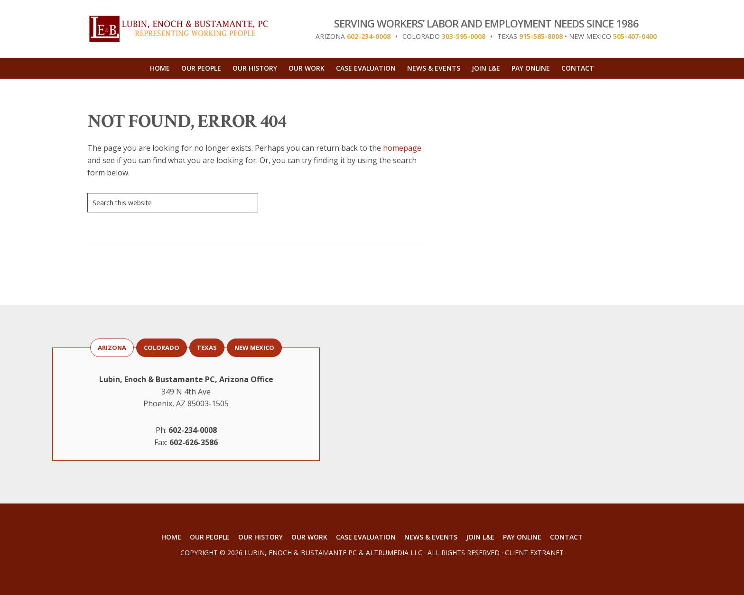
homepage (402, 148)
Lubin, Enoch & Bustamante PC (300, 552)
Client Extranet (534, 552)
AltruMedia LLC (394, 552)
